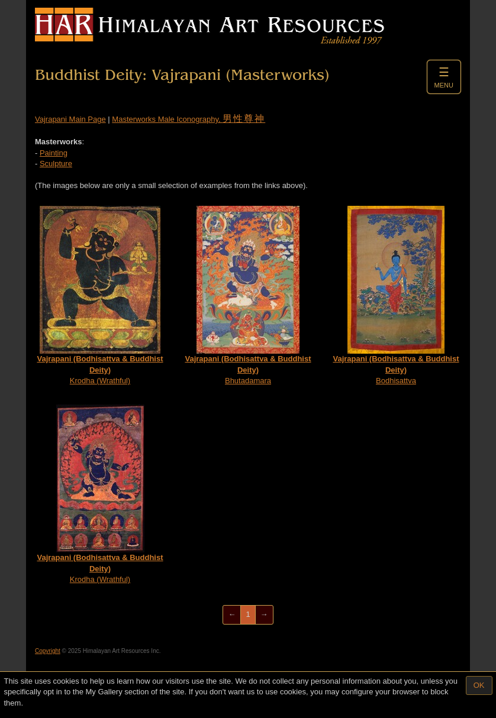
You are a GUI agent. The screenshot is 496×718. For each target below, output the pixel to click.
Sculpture (56, 163)
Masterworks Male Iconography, (188, 119)
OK (479, 685)
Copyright (47, 651)
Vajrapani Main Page (70, 119)
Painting (53, 152)
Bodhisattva (396, 295)
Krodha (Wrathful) (100, 295)
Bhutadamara (248, 295)
